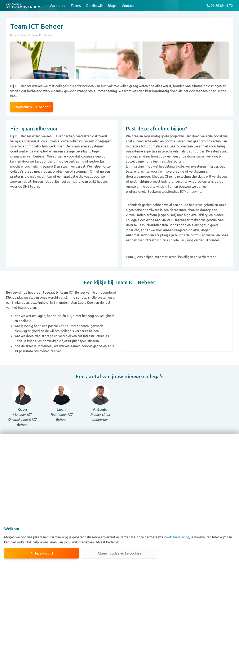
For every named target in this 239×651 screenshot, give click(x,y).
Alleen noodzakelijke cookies (119, 553)
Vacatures (57, 6)
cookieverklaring (176, 537)
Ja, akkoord (43, 553)
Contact (128, 6)
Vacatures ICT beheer (31, 107)
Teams (76, 6)
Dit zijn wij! (94, 6)
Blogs (112, 6)
